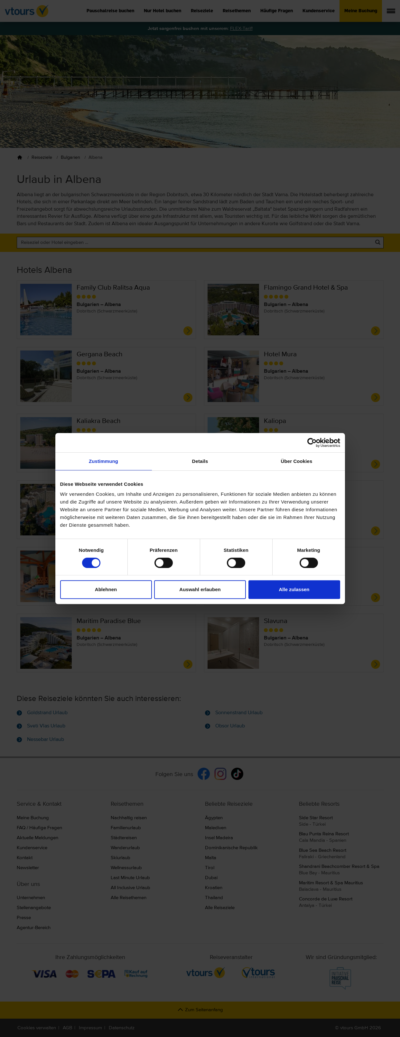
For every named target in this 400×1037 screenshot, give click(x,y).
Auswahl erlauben (199, 589)
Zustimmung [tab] (103, 461)
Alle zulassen (294, 589)
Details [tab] (200, 461)
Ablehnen (106, 589)
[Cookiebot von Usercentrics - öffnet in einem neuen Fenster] (312, 442)
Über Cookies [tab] (296, 461)
